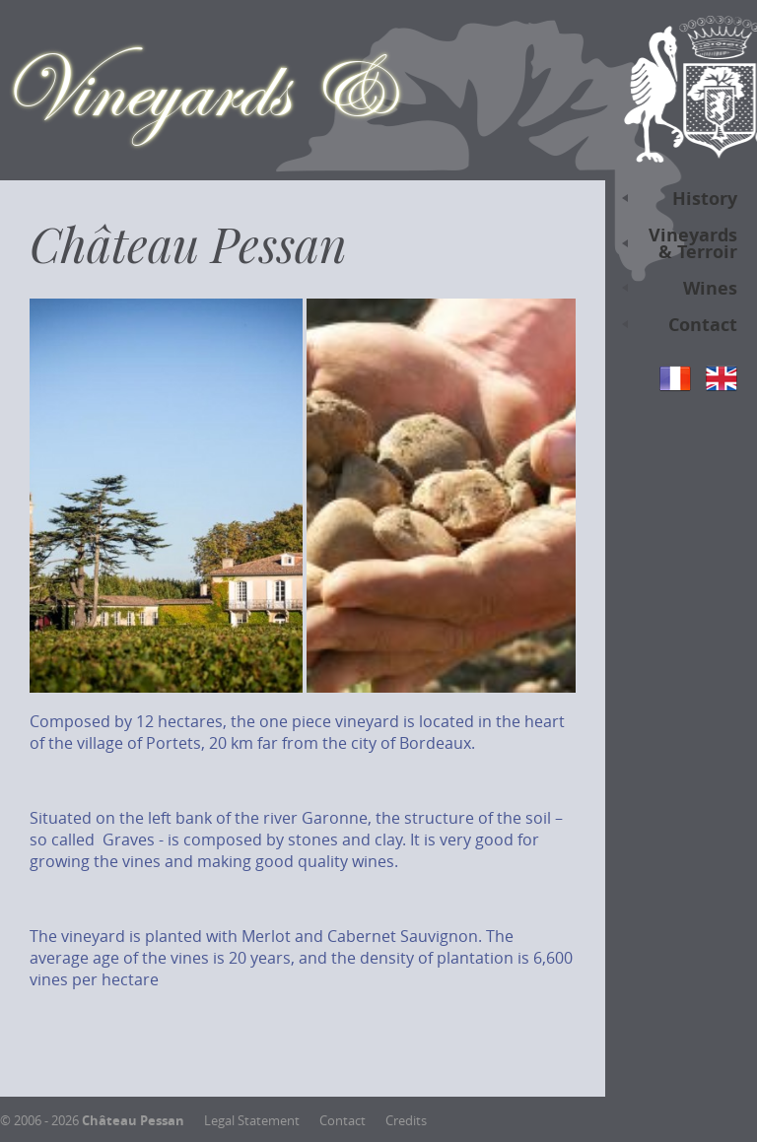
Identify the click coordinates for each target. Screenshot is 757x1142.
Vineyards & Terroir (675, 246)
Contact (675, 327)
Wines (675, 291)
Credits (406, 1120)
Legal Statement (252, 1120)
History (675, 201)
